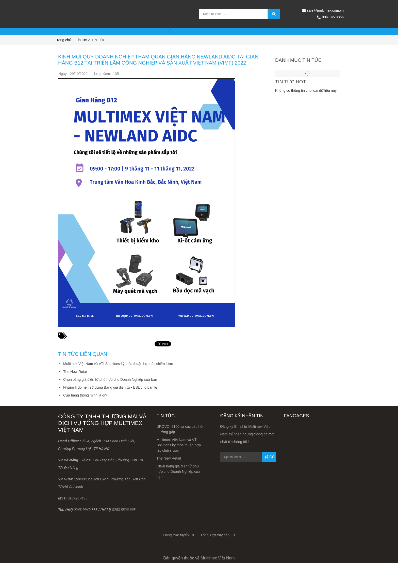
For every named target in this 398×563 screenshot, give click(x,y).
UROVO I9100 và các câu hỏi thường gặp (180, 429)
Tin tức (81, 40)
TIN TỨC (98, 40)
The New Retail (75, 372)
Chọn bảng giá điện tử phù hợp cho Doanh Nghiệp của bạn (110, 379)
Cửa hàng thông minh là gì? (85, 395)
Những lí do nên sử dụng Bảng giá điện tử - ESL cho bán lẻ (110, 387)
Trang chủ (63, 40)
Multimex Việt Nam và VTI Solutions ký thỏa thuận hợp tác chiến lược (118, 364)
